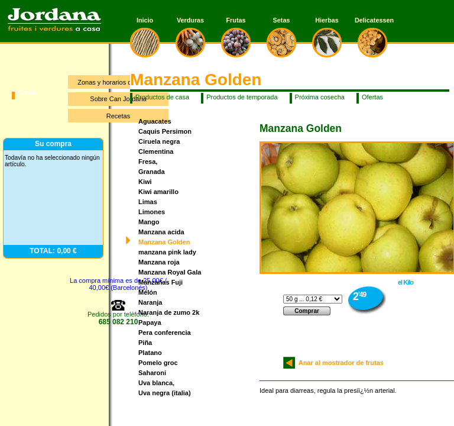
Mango (148, 221)
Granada (151, 171)
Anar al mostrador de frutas (339, 362)
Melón (147, 292)
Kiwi (145, 181)
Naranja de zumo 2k (168, 312)
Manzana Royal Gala (169, 272)
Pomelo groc (158, 362)
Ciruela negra (159, 141)
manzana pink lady (167, 252)
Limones (151, 211)
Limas (147, 201)
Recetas (118, 116)
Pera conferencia (164, 332)
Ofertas (372, 97)
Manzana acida (161, 231)
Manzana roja (159, 262)
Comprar (306, 311)
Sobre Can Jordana (118, 98)
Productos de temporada (241, 97)
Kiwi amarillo (158, 191)
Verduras (190, 20)
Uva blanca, (156, 382)
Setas (281, 20)
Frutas (236, 20)
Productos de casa (162, 97)
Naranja (150, 302)
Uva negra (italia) (164, 392)
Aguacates (154, 121)
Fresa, (147, 161)
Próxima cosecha (320, 97)
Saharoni (152, 372)
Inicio (145, 20)
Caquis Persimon (165, 131)
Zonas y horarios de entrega (118, 82)
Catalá (27, 92)
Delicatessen (372, 20)
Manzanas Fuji (160, 282)
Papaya (149, 322)
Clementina (155, 151)
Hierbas (327, 20)
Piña (145, 342)
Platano (150, 352)
